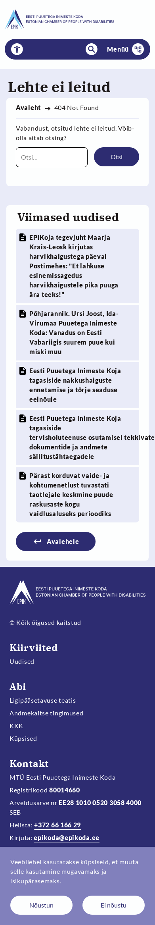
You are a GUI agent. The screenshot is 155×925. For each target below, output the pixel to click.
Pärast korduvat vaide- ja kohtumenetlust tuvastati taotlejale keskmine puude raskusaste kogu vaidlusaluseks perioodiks (71, 494)
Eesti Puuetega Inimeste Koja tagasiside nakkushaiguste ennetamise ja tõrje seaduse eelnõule (75, 385)
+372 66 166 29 (57, 825)
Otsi (116, 156)
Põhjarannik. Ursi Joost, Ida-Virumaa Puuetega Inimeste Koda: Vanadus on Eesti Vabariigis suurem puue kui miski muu (74, 332)
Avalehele (63, 541)
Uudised (22, 661)
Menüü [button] (118, 49)
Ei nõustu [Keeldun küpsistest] (113, 905)
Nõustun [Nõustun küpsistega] (41, 905)
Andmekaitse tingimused (47, 713)
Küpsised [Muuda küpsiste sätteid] (23, 738)
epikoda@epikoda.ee (67, 837)
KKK (16, 725)
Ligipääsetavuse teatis (43, 700)
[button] (17, 49)
